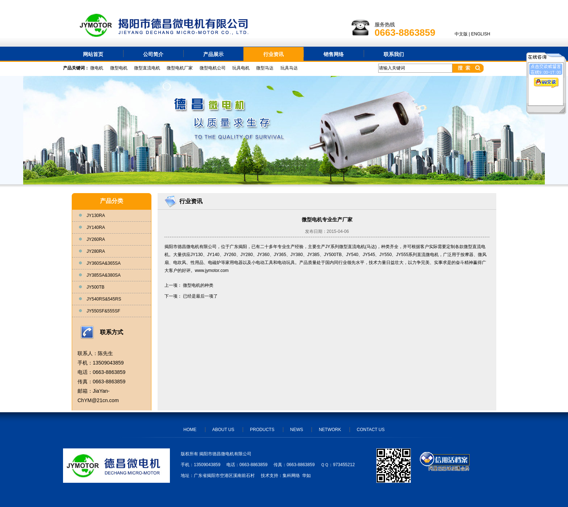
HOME (189, 429)
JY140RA (96, 227)
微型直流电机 (147, 68)
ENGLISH (480, 34)
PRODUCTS (262, 429)
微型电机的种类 (198, 285)
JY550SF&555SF (103, 311)
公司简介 (153, 54)
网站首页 (93, 54)
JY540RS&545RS (104, 299)
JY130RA (96, 215)
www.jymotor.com (212, 270)
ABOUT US (223, 429)
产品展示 (213, 54)
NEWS (296, 429)
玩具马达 (289, 68)
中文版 (461, 34)
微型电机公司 (213, 68)
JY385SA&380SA (104, 275)
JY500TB (95, 287)
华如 (306, 475)
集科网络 (291, 475)
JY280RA (96, 251)
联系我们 (394, 54)
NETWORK (330, 429)
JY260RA (96, 239)
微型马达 (264, 68)
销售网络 (333, 54)
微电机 (96, 68)
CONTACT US (371, 429)
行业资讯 (273, 54)
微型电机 (119, 68)
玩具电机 (241, 68)
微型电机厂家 (180, 68)
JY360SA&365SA (104, 263)
